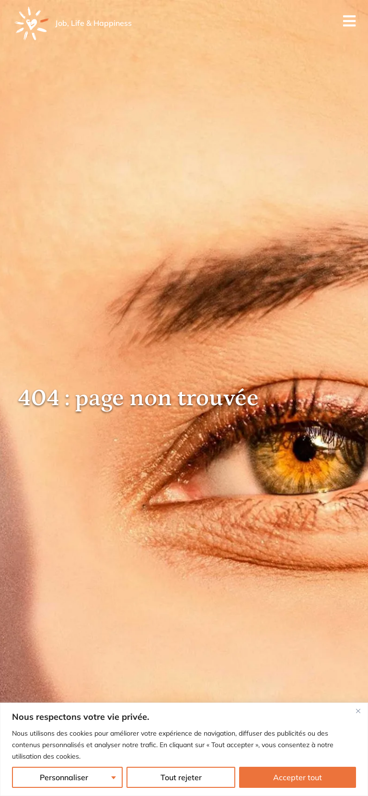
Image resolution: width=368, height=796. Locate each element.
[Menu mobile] (349, 23)
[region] (184, 749)
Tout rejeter (181, 777)
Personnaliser (64, 777)
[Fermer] (358, 710)
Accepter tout (297, 777)
